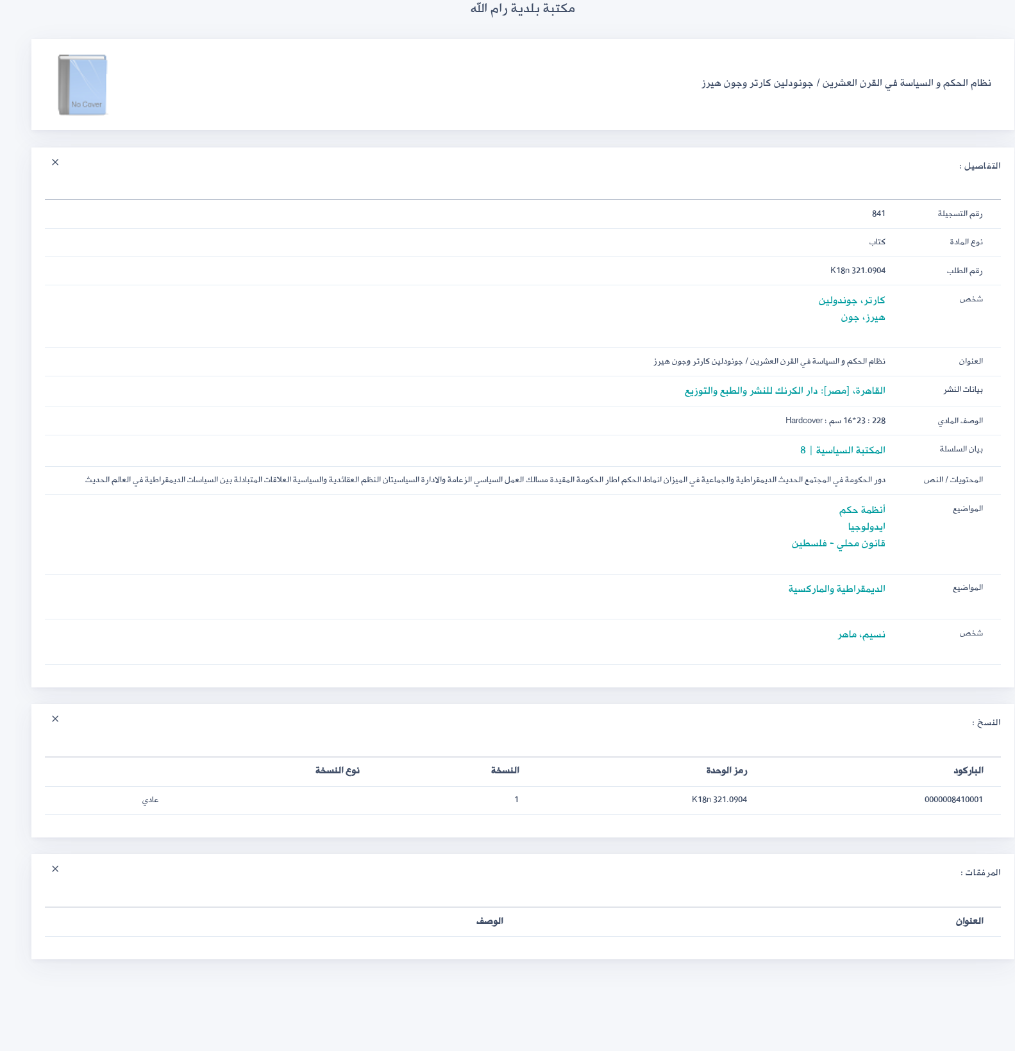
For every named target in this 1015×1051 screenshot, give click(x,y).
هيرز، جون (848, 317)
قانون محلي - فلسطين (823, 543)
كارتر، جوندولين (836, 300)
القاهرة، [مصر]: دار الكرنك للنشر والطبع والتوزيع (769, 391)
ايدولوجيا (851, 526)
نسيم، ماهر (846, 634)
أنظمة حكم (847, 510)
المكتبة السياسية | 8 (827, 450)
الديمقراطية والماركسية (821, 589)
